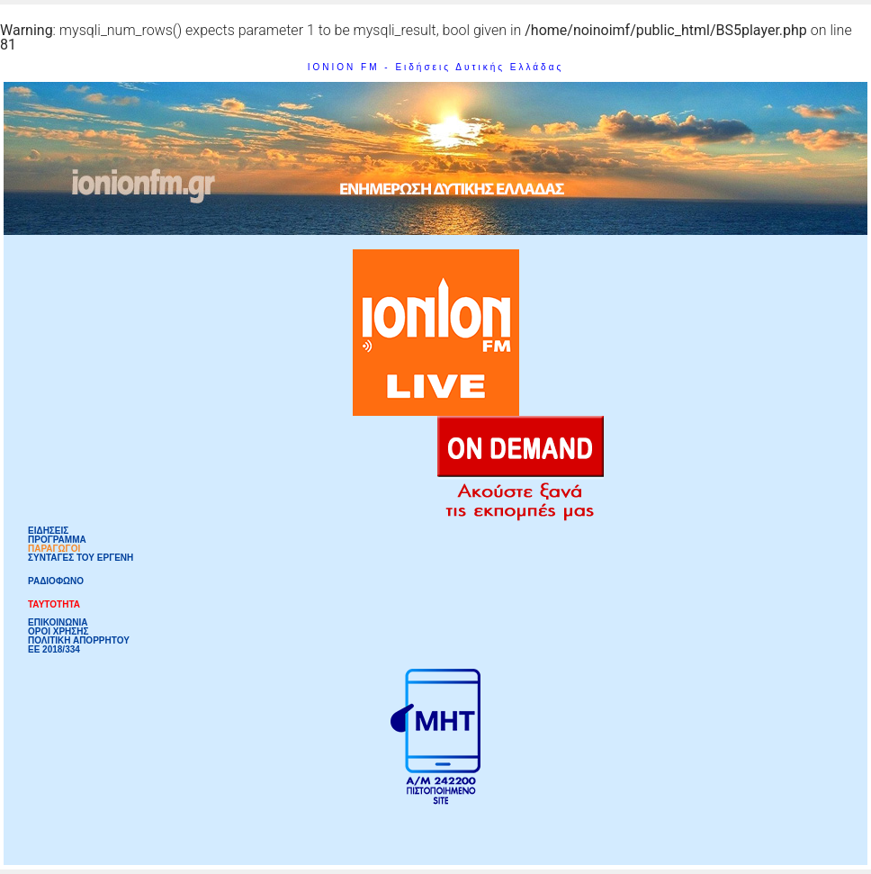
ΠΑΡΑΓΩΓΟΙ (54, 549)
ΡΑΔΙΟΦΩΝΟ (56, 581)
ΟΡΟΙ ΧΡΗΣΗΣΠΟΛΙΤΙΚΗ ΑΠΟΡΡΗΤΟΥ (79, 636)
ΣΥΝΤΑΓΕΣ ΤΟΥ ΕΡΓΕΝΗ (80, 558)
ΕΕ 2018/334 (54, 649)
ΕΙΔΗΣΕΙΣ (48, 531)
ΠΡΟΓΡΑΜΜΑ (57, 540)
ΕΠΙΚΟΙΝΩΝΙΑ (57, 622)
